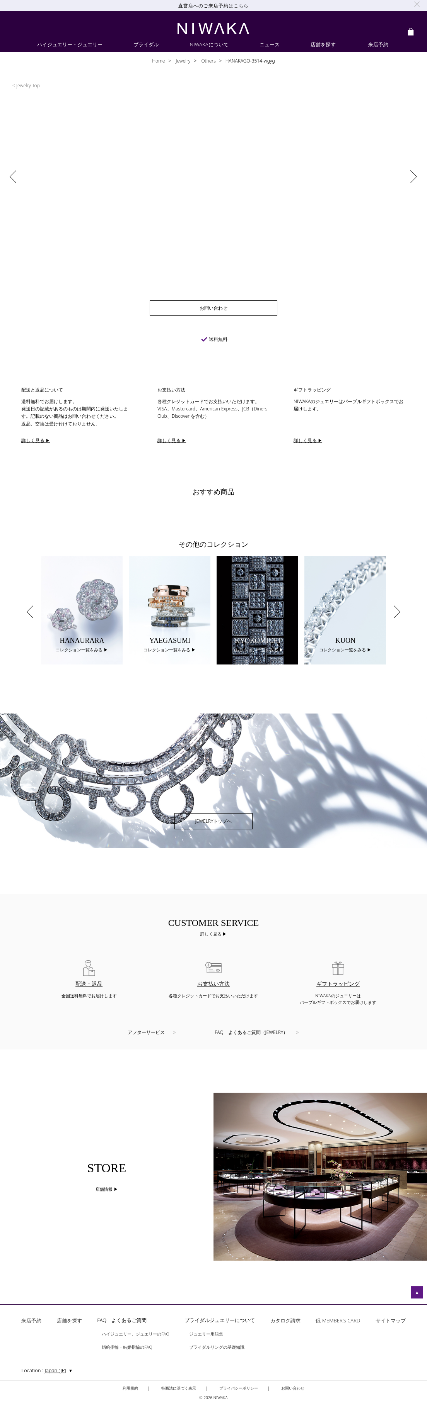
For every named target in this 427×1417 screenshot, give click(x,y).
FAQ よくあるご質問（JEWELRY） (251, 1032)
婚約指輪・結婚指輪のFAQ (127, 1347)
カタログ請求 (285, 1321)
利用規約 (130, 1388)
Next (397, 611)
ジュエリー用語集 (206, 1334)
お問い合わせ (292, 1388)
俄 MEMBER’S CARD (338, 1321)
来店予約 (31, 1321)
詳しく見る (211, 934)
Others (208, 61)
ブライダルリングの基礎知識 (216, 1347)
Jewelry (182, 61)
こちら (241, 5)
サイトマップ (391, 1321)
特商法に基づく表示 (178, 1388)
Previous (29, 611)
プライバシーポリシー (238, 1388)
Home (158, 61)
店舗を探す (69, 1321)
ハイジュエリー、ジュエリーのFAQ (135, 1334)
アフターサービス (146, 1032)
